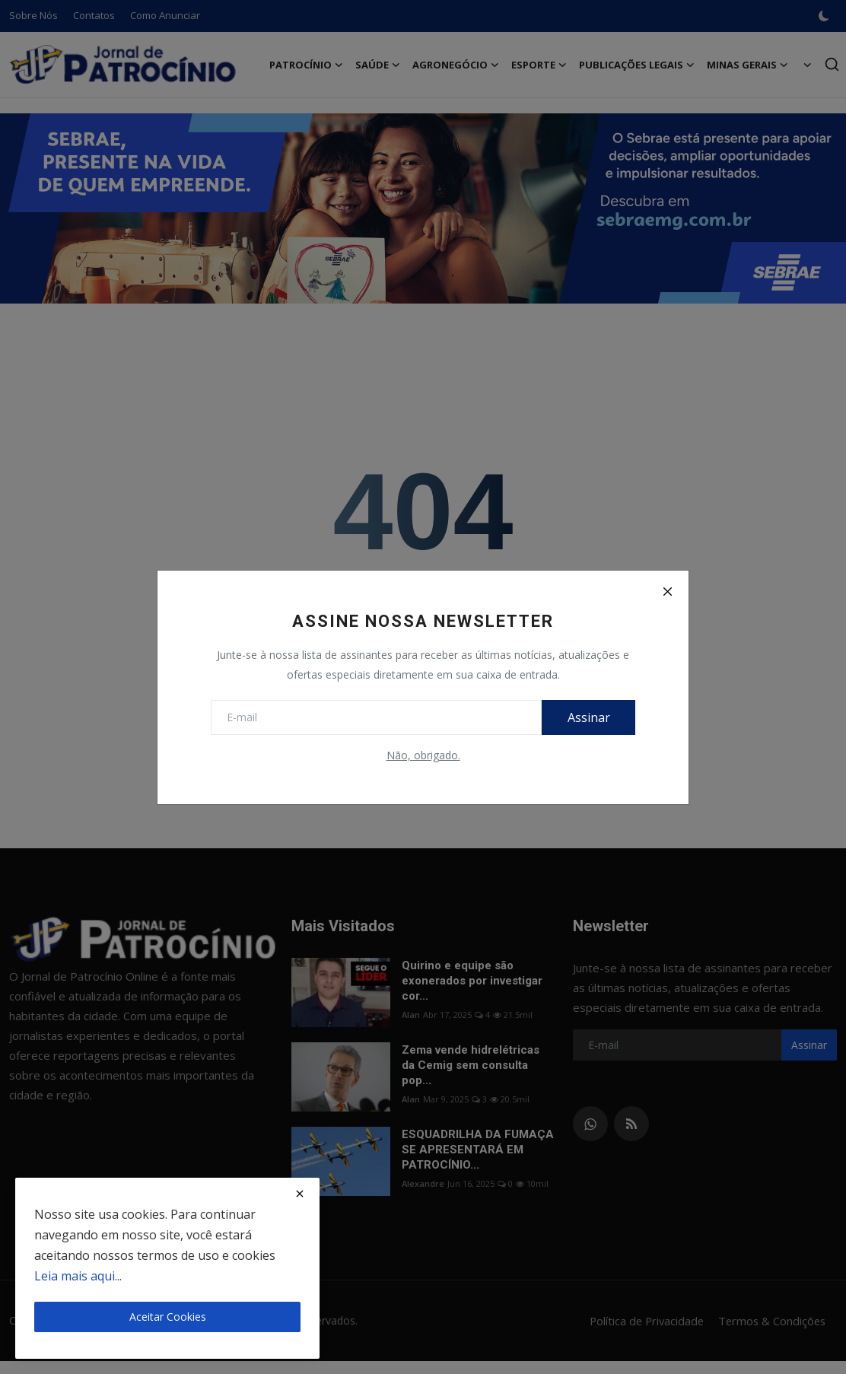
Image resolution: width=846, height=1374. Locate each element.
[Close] (667, 591)
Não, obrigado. (423, 755)
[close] (300, 1193)
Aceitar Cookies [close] (167, 1316)
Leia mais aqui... (78, 1275)
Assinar (586, 717)
